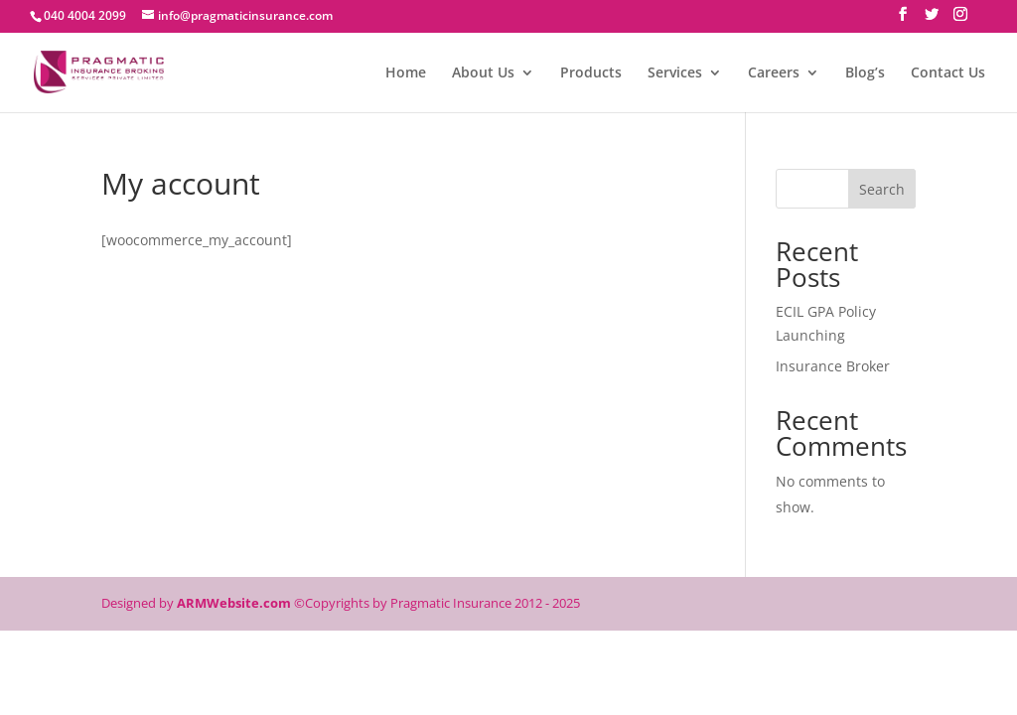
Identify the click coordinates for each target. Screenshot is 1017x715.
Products (591, 73)
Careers (773, 73)
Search (882, 189)
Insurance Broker (833, 366)
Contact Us (948, 73)
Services (675, 73)
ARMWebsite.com (234, 603)
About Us (483, 73)
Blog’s (865, 73)
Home (405, 73)
